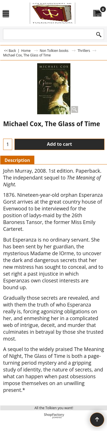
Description (17, 160)
